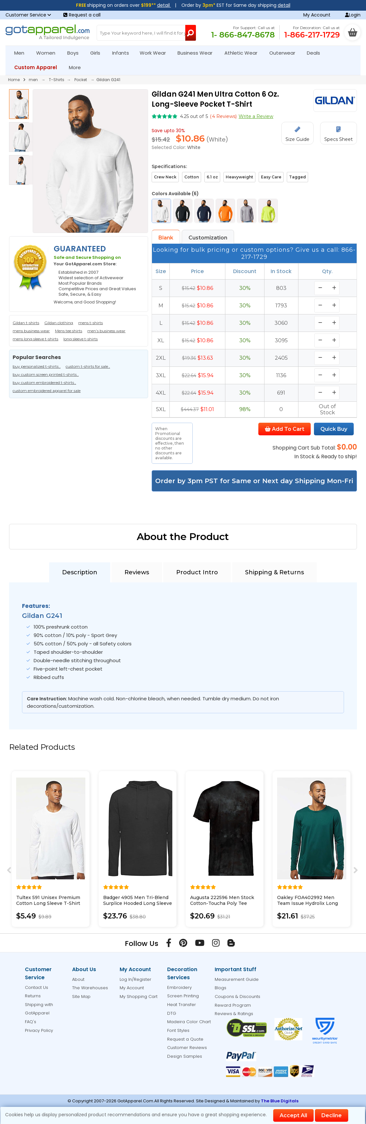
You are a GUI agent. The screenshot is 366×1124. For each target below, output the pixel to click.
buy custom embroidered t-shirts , (44, 382)
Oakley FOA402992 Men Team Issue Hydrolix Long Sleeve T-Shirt (307, 903)
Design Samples (184, 1056)
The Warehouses (90, 988)
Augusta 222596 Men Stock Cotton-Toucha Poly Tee (222, 900)
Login (353, 15)
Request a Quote (185, 1039)
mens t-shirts (90, 322)
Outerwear (285, 52)
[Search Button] (190, 33)
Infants (122, 52)
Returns (33, 996)
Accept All (293, 1115)
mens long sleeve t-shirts (35, 338)
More (77, 67)
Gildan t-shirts (26, 322)
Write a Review (256, 116)
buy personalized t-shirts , (36, 366)
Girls (98, 52)
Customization (207, 238)
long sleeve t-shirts (80, 338)
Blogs (220, 988)
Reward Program (233, 1005)
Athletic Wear (243, 52)
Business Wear (198, 52)
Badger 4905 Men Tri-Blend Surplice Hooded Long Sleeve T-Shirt (137, 903)
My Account (316, 15)
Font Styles (178, 1030)
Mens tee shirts (68, 330)
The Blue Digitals (279, 1101)
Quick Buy (333, 429)
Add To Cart (284, 429)
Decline (331, 1115)
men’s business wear (106, 330)
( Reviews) (223, 116)
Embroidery (179, 987)
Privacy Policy (39, 1030)
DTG (171, 1013)
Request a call (82, 15)
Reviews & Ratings (234, 1014)
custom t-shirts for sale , (88, 366)
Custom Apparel (38, 67)
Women (48, 52)
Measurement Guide (237, 979)
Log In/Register (135, 979)
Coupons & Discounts (237, 996)
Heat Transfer (181, 1005)
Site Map (81, 996)
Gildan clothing (58, 322)
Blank (165, 238)
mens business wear (31, 330)
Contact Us (36, 987)
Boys (75, 52)
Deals (313, 52)
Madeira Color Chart (189, 1022)
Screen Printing (183, 996)
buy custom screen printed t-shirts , (46, 374)
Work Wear (155, 52)
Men (22, 52)
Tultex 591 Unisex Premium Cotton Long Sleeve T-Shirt (48, 900)
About (78, 979)
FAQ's (30, 1022)
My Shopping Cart (138, 996)
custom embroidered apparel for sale (47, 390)
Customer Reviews (187, 1047)
